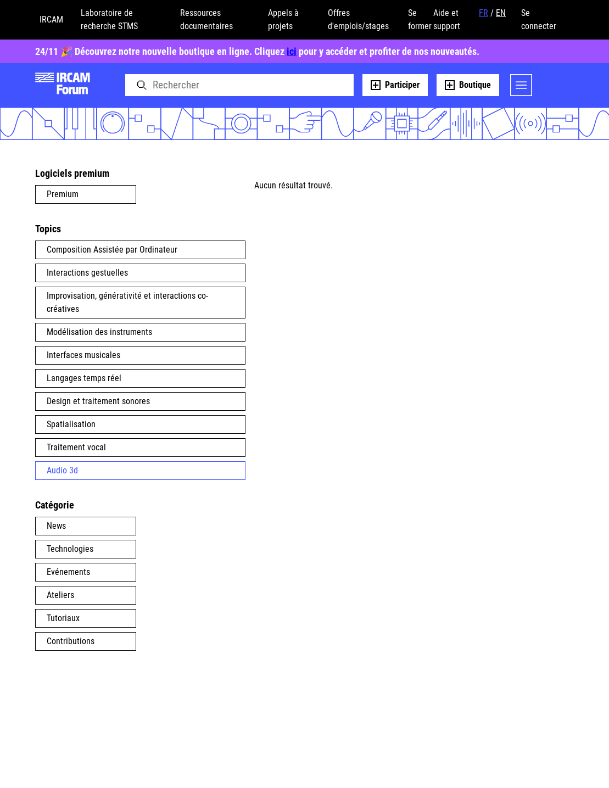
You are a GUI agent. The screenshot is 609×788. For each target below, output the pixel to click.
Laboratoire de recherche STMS (109, 19)
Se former (420, 19)
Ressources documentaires (206, 19)
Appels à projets (283, 19)
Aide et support (446, 19)
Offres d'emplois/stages (358, 19)
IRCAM (51, 19)
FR (483, 13)
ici (292, 51)
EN (501, 13)
